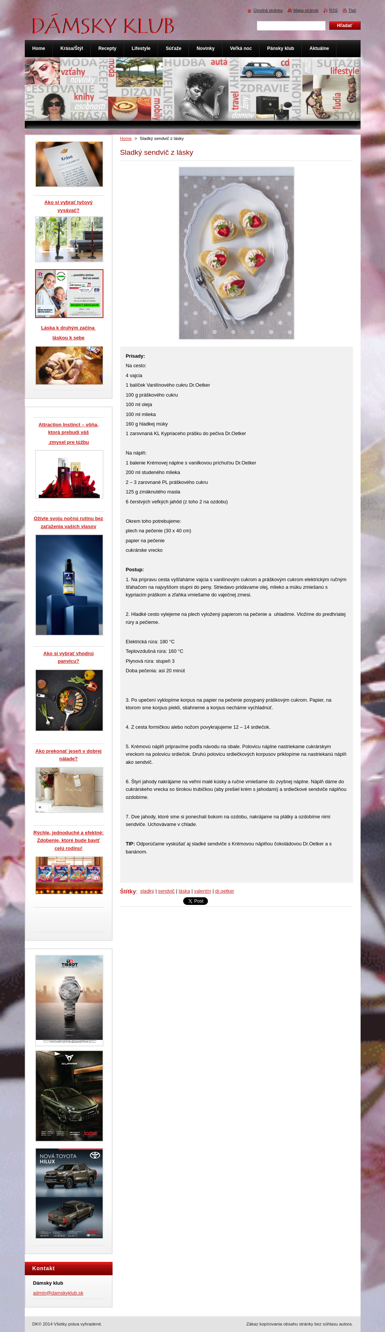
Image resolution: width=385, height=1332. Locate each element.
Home (126, 138)
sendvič (166, 891)
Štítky (128, 891)
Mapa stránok (306, 10)
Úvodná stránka (267, 10)
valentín (202, 891)
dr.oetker (224, 891)
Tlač (352, 10)
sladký (147, 891)
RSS (333, 10)
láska (184, 891)
